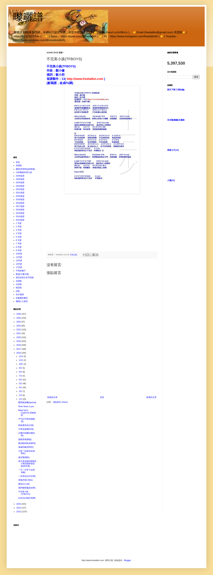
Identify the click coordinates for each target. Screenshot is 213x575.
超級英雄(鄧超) (25, 439)
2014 (18, 508)
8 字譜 (18, 247)
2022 (18, 329)
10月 (21, 364)
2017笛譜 (20, 206)
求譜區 (19, 165)
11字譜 (19, 257)
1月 (20, 399)
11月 (21, 360)
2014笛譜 (20, 216)
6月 (20, 380)
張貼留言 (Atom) (60, 402)
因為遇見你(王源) (26, 425)
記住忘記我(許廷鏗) (27, 498)
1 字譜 (18, 223)
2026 (18, 314)
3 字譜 (18, 230)
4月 (20, 387)
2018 (18, 345)
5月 (20, 383)
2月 (20, 395)
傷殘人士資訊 (22, 301)
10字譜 (19, 254)
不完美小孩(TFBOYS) (24, 492)
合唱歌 (19, 281)
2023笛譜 (20, 186)
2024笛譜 (20, 182)
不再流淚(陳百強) (26, 429)
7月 (20, 376)
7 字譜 (18, 243)
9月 (20, 368)
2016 (18, 353)
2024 (18, 322)
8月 (20, 372)
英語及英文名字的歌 (25, 277)
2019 (18, 341)
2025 (18, 318)
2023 (18, 326)
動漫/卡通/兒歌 (22, 274)
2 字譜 (18, 226)
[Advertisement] (102, 371)
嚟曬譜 (28, 16)
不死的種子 (21, 271)
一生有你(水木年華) (27, 476)
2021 (18, 333)
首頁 (102, 397)
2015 (18, 504)
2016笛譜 (20, 209)
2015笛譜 (20, 213)
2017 (18, 349)
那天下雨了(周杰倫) (176, 90)
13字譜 (19, 264)
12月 (21, 356)
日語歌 (19, 284)
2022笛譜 (20, 189)
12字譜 (19, 260)
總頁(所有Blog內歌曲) (25, 169)
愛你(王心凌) (24, 484)
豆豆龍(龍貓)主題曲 (176, 120)
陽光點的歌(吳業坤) (27, 443)
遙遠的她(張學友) (26, 447)
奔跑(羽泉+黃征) (25, 480)
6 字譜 (18, 240)
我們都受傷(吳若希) (27, 488)
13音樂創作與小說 (24, 172)
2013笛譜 (20, 220)
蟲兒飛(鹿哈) (24, 457)
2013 (18, 511)
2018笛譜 (20, 203)
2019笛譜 (20, 199)
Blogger (127, 560)
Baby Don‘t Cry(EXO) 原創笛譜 (27, 412)
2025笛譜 (20, 179)
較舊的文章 (151, 397)
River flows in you (26, 406)
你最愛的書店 (22, 298)
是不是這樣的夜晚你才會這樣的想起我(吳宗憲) (27, 463)
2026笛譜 (20, 176)
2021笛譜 (20, 193)
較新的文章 (52, 397)
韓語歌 (19, 288)
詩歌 (18, 291)
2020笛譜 (20, 196)
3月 (20, 391)
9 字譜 (18, 250)
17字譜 (19, 267)
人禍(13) (171, 180)
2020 (18, 337)
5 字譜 (18, 237)
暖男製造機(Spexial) (27, 402)
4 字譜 (18, 233)
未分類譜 (20, 294)
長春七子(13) (173, 150)
